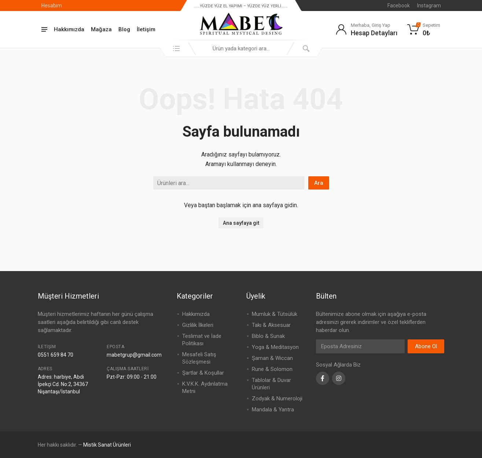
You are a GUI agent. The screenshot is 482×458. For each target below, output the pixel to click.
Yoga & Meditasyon (275, 347)
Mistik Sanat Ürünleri (107, 445)
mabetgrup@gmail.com (134, 355)
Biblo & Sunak (268, 336)
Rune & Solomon (272, 369)
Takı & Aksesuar (271, 325)
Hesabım (51, 5)
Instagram (429, 5)
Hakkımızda (69, 29)
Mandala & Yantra (273, 409)
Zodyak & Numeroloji (277, 398)
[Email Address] (360, 346)
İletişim (146, 29)
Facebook (398, 5)
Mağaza (101, 29)
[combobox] (241, 48)
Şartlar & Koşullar (203, 372)
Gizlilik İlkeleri (197, 325)
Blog (124, 29)
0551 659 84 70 (55, 355)
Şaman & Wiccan (272, 358)
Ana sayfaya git (241, 223)
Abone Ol (426, 346)
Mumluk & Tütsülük (274, 314)
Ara (318, 183)
